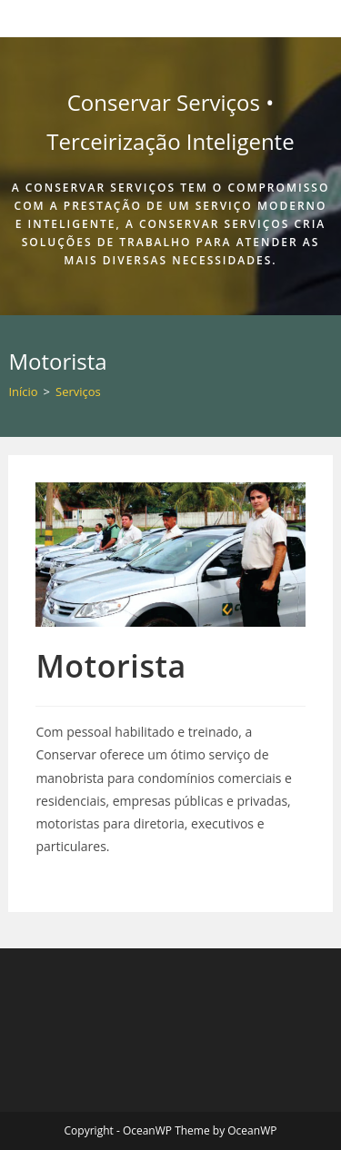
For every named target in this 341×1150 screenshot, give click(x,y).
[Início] (22, 391)
